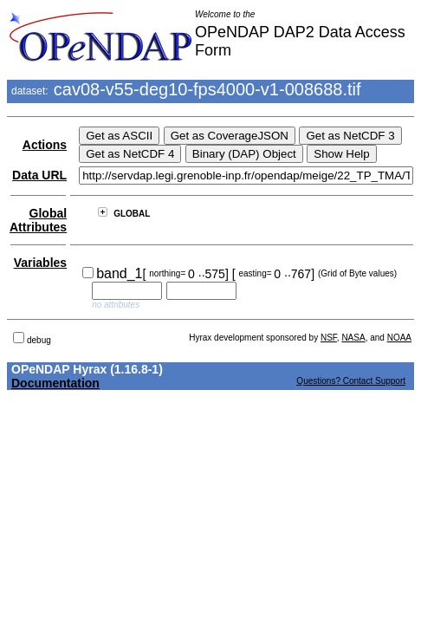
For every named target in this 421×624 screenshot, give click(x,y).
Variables (41, 263)
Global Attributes (38, 220)
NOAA (399, 337)
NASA (353, 337)
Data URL (39, 175)
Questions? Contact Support (350, 381)
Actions (45, 145)
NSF (329, 337)
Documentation (55, 383)
